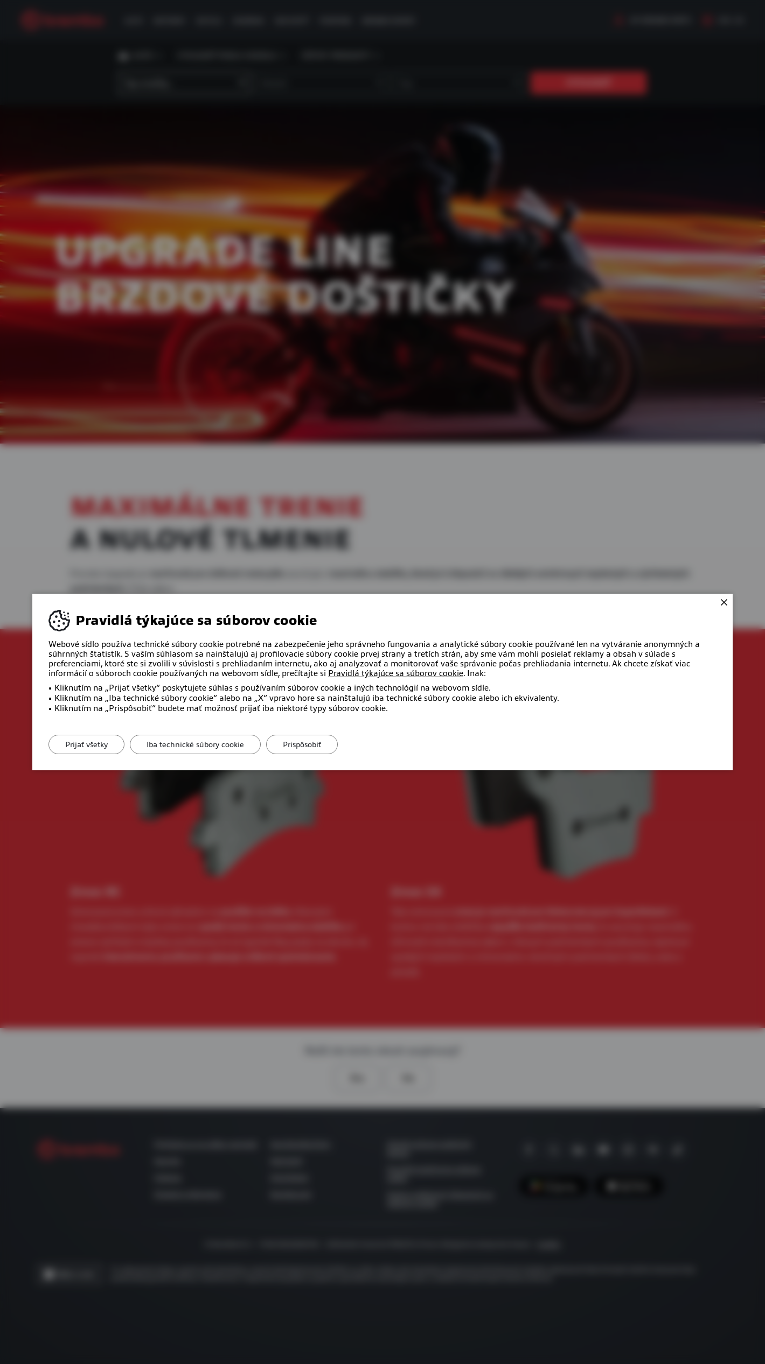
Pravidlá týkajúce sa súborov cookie (395, 673)
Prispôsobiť (302, 744)
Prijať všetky (86, 744)
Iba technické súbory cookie (195, 744)
